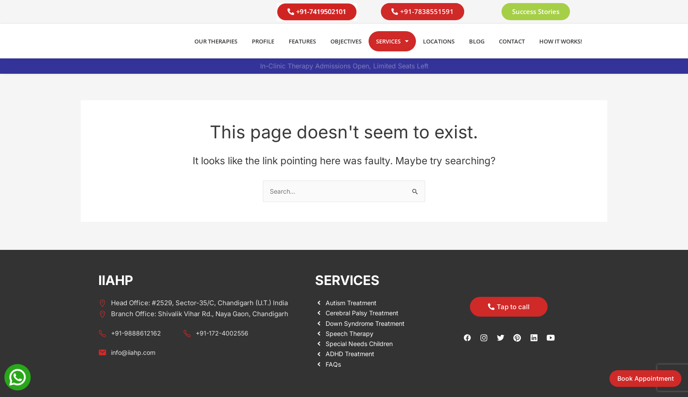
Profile (263, 41)
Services (392, 41)
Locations (439, 41)
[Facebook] (467, 337)
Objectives (346, 41)
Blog (476, 41)
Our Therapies (215, 41)
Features (302, 41)
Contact (512, 41)
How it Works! (560, 41)
